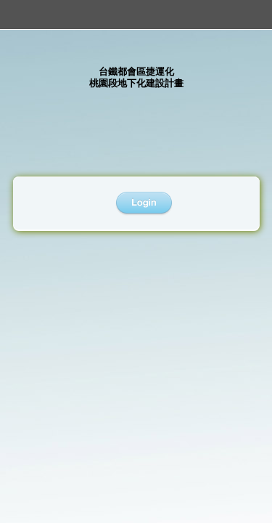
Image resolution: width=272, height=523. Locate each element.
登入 (144, 204)
